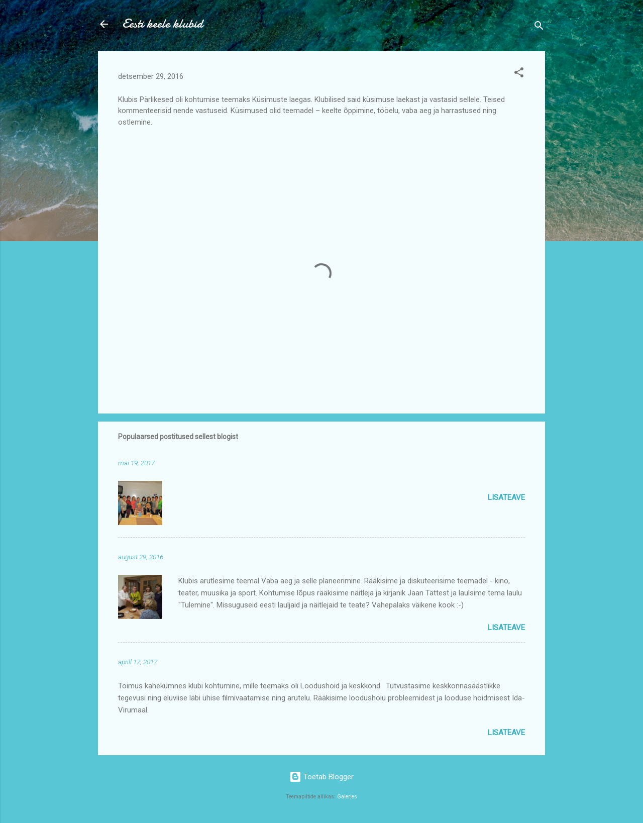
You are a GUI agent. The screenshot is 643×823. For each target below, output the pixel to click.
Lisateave (506, 497)
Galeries (347, 796)
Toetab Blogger (321, 776)
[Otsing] (539, 27)
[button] (519, 74)
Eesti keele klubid (162, 24)
